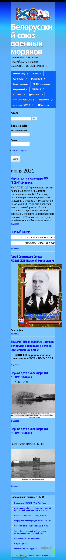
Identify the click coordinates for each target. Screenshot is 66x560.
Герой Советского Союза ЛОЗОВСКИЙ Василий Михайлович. (32, 259)
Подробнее (15, 224)
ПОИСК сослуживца (41, 84)
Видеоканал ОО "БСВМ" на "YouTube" (30, 503)
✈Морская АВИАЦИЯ (22, 99)
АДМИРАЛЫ (18, 79)
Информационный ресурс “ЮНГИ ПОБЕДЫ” (33, 520)
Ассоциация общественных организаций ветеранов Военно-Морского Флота (32, 509)
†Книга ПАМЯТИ (38, 79)
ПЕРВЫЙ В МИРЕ (21, 232)
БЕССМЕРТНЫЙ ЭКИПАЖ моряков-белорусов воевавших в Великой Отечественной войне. (33, 346)
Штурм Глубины (21, 543)
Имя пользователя (20, 130)
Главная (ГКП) (19, 73)
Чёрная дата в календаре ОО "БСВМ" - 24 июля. (29, 180)
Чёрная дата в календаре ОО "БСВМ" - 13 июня (29, 431)
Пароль (15, 140)
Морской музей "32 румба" (25, 548)
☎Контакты (43, 105)
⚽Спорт (17, 94)
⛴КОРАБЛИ (33, 94)
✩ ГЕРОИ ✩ (44, 99)
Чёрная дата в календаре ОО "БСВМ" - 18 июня (29, 375)
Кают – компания (20, 84)
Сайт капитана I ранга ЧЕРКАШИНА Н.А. (31, 526)
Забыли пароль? (20, 150)
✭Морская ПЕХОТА (21, 105)
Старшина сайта (20, 89)
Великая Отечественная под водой (30, 515)
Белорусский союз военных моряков (31, 39)
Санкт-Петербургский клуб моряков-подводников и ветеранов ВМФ (30, 532)
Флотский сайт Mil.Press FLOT (27, 538)
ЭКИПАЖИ (36, 89)
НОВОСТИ (36, 73)
